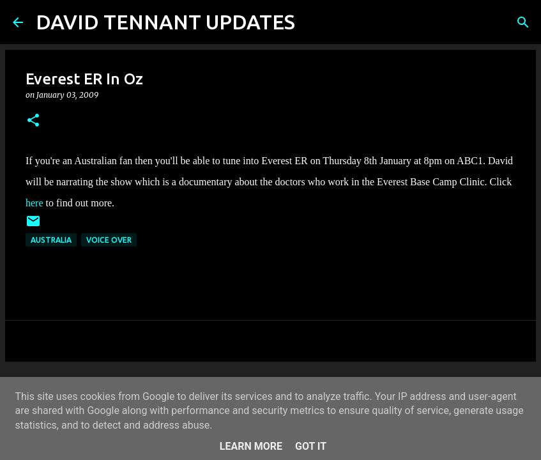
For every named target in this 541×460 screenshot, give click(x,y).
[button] (33, 121)
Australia (51, 240)
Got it (310, 446)
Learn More (251, 446)
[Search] (313, 22)
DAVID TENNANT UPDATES (165, 21)
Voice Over (109, 240)
